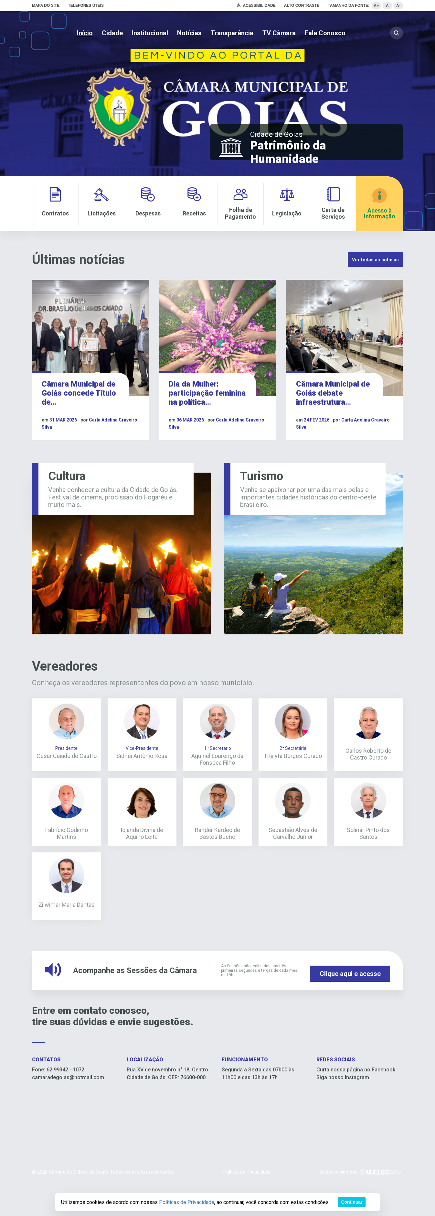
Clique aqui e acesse (350, 1006)
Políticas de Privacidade (186, 1202)
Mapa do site (45, 5)
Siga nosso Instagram (342, 1113)
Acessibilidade (259, 5)
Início (85, 33)
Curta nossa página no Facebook (355, 1105)
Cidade (112, 33)
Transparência (232, 33)
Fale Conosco (325, 33)
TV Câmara (279, 33)
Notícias (189, 33)
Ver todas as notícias (363, 260)
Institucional (150, 33)
